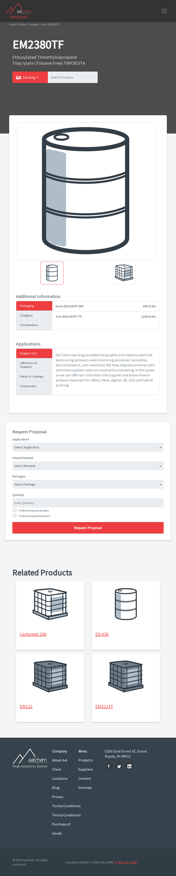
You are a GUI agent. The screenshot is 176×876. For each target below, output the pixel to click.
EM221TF (104, 706)
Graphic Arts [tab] (28, 353)
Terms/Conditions (62, 806)
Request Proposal (88, 527)
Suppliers (85, 769)
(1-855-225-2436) (126, 862)
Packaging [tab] (27, 306)
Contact (84, 778)
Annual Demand (22, 458)
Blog (56, 787)
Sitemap (85, 787)
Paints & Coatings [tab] (32, 376)
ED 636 (102, 634)
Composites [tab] (28, 386)
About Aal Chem (59, 765)
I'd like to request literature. (34, 516)
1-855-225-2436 (18, 16)
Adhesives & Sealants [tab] (28, 365)
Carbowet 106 (33, 634)
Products (85, 760)
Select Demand (24, 466)
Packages (19, 476)
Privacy (57, 796)
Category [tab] (26, 315)
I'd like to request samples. (33, 510)
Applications (20, 439)
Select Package (25, 484)
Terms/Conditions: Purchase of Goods (62, 824)
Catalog (29, 77)
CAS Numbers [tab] (29, 325)
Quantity (18, 495)
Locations (60, 778)
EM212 (26, 706)
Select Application (26, 447)
